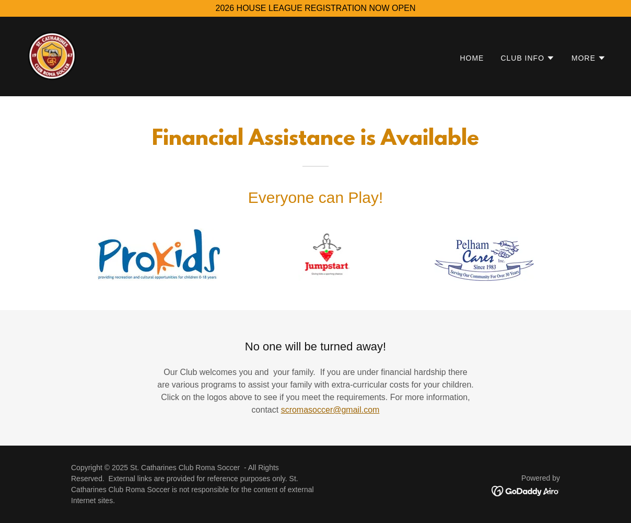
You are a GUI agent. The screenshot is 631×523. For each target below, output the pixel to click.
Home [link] (472, 58)
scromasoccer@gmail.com (330, 409)
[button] (527, 58)
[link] (52, 55)
